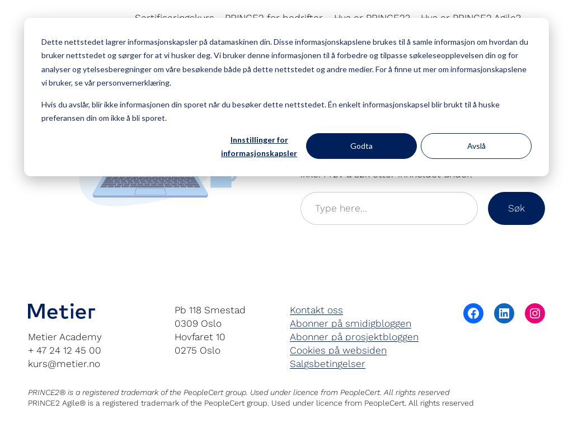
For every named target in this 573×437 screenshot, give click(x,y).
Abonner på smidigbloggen (350, 323)
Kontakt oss (316, 310)
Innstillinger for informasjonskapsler (259, 146)
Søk (516, 208)
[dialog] (286, 97)
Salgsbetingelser (327, 363)
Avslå (476, 146)
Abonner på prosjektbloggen (354, 336)
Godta (361, 146)
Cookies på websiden (338, 350)
